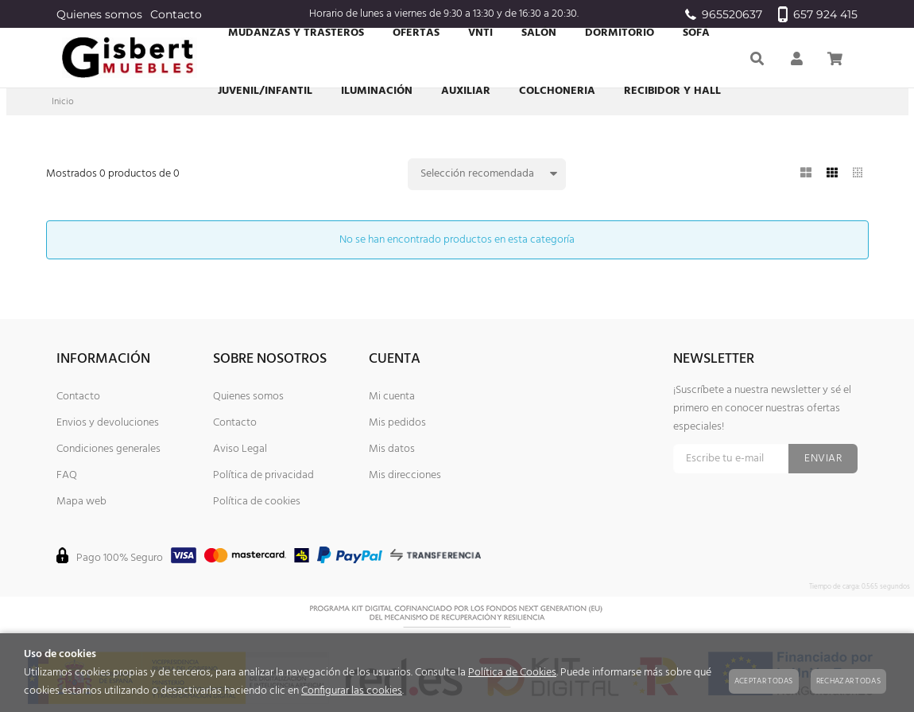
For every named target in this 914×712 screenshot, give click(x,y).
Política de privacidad (263, 475)
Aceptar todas (763, 681)
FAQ (66, 475)
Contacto (176, 14)
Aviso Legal (240, 449)
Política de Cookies (512, 672)
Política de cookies (256, 501)
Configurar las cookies (351, 691)
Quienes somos (99, 14)
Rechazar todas (848, 681)
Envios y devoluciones (107, 423)
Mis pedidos (397, 423)
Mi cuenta (392, 396)
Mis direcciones (405, 475)
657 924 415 (818, 14)
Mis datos (392, 449)
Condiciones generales (108, 449)
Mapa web (81, 501)
